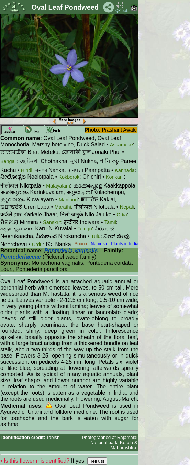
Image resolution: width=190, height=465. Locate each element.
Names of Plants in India (114, 243)
